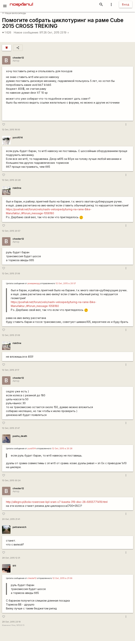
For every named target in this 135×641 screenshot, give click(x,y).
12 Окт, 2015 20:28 (11, 180)
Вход (125, 4)
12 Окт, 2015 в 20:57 (66, 283)
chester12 (18, 57)
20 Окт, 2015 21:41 (11, 519)
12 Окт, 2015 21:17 (10, 370)
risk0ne (17, 188)
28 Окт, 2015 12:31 (11, 558)
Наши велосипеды (14, 13)
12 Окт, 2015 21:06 (11, 273)
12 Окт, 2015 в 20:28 (62, 448)
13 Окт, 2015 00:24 (11, 480)
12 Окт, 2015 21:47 (11, 428)
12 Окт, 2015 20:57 (11, 231)
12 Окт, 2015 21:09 (11, 335)
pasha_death (20, 436)
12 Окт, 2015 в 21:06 (62, 578)
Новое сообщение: (26, 32)
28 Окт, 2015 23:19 (56, 32)
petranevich (19, 527)
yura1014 (18, 137)
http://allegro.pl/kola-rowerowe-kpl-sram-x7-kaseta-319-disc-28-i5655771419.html (57, 501)
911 (41, 32)
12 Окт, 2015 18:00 (11, 129)
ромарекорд (33, 283)
